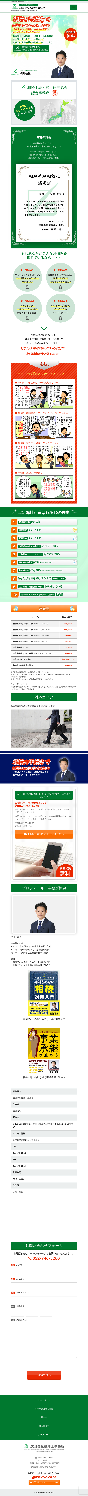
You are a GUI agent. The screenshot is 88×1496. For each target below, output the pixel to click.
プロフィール (44, 1434)
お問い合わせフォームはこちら (44, 833)
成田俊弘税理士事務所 (32, 6)
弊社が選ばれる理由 (44, 1409)
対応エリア (44, 1426)
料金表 (44, 1417)
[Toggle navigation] (73, 7)
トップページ (44, 1400)
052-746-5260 (27, 806)
